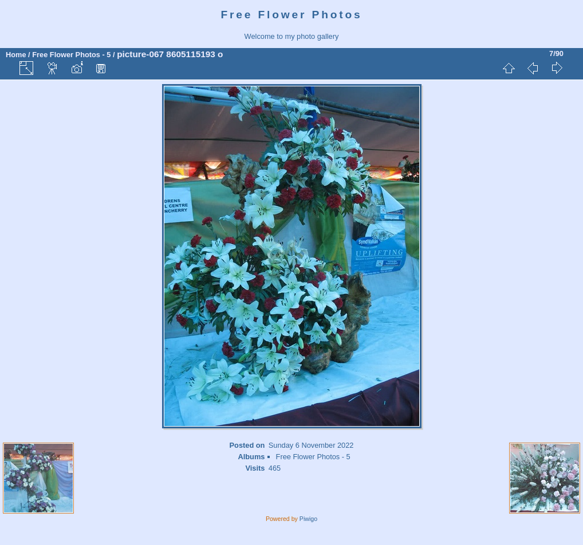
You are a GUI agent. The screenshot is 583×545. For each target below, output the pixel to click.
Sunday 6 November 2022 (311, 445)
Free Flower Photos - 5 (71, 54)
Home (16, 54)
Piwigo (308, 518)
